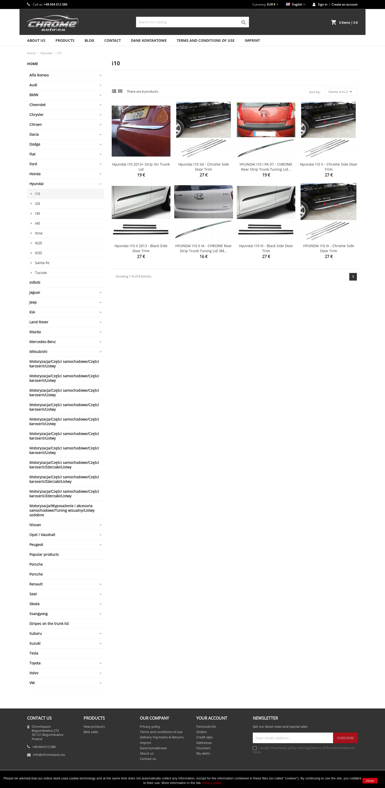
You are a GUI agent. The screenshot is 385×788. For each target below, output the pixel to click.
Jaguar (34, 292)
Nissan (35, 524)
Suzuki (35, 643)
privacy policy (211, 783)
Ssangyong (38, 613)
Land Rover (38, 322)
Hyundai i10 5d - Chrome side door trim (203, 167)
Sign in (322, 4)
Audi (33, 85)
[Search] (192, 22)
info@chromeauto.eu (49, 754)
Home (32, 63)
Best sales (91, 732)
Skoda (34, 603)
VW (32, 682)
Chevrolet (37, 104)
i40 (37, 223)
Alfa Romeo (39, 75)
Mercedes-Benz (42, 341)
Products (64, 40)
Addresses (204, 742)
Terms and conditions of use (206, 40)
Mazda (35, 331)
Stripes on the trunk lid (49, 623)
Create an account (344, 4)
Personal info (206, 726)
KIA (32, 312)
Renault (36, 584)
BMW (33, 94)
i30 (37, 213)
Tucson (41, 272)
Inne (39, 233)
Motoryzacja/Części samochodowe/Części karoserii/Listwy (64, 363)
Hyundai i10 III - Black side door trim (266, 248)
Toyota (35, 663)
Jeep (33, 302)
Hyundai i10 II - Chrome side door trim (328, 167)
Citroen (35, 124)
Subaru (35, 633)
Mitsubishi (38, 351)
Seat (33, 594)
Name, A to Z (341, 92)
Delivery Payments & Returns (162, 737)
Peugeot (36, 544)
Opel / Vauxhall (42, 534)
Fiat (32, 154)
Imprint (252, 40)
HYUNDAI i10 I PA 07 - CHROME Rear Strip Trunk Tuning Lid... (266, 167)
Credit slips (204, 737)
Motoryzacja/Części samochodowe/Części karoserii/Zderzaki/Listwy (64, 464)
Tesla (33, 653)
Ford (33, 164)
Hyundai (36, 183)
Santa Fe (42, 262)
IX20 (38, 243)
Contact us (148, 758)
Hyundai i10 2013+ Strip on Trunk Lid (141, 167)
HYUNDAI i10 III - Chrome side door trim (328, 248)
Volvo (33, 673)
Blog (89, 40)
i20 (37, 203)
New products (94, 726)
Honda (35, 173)
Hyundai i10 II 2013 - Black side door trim (140, 248)
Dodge (34, 144)
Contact (112, 40)
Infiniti (34, 282)
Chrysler (36, 114)
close (370, 781)
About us (36, 40)
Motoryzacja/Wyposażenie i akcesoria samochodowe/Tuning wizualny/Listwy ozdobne (61, 510)
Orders (201, 732)
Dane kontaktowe (149, 40)
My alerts (203, 753)
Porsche (36, 564)
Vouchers (203, 748)
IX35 (38, 252)
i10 (37, 193)
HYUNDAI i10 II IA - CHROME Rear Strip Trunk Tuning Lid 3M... (203, 248)
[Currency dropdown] (272, 4)
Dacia (34, 134)
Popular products (44, 554)
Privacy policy (150, 726)
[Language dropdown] (295, 4)
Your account (211, 718)
